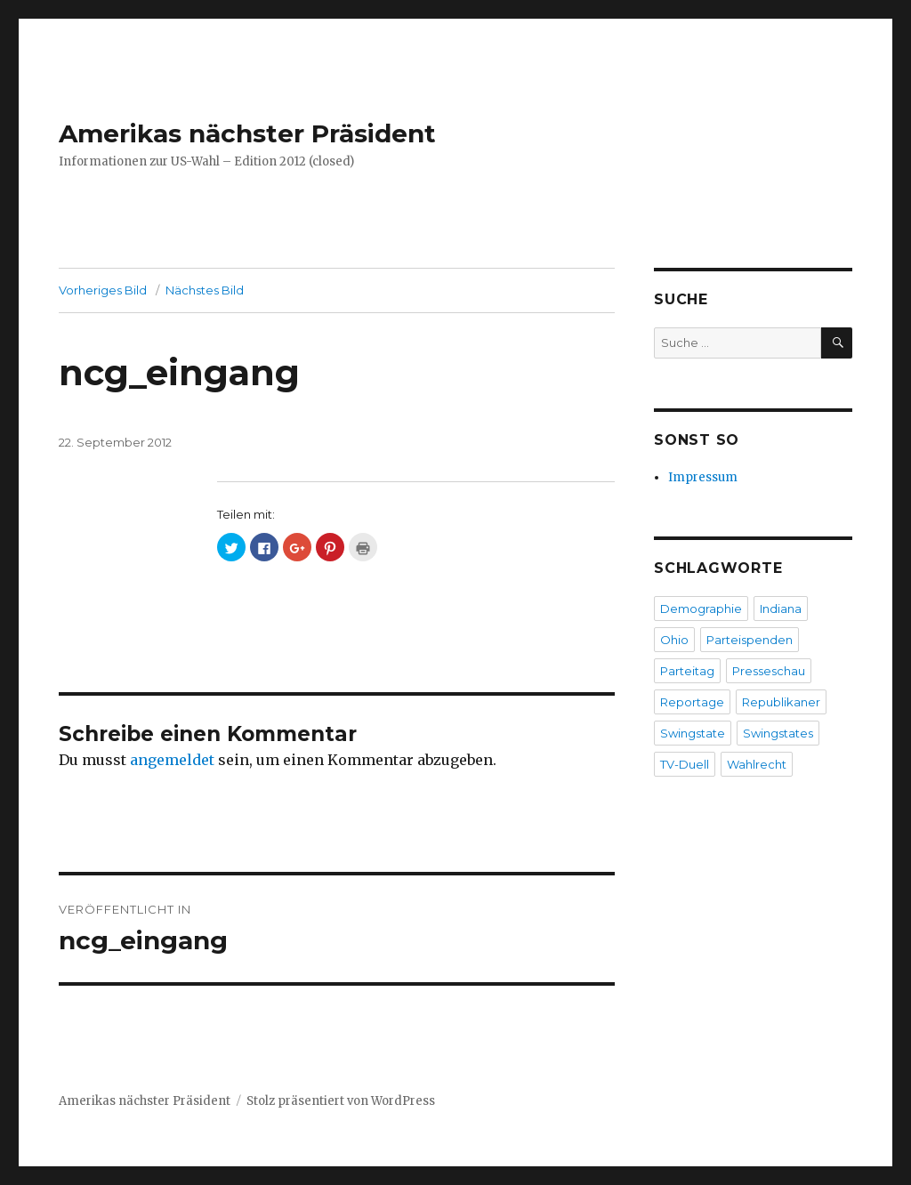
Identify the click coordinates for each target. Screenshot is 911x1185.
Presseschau (768, 671)
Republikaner (781, 702)
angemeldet (172, 760)
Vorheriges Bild (103, 290)
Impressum (703, 477)
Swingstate (692, 733)
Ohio (674, 640)
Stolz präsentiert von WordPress (340, 1100)
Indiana (781, 608)
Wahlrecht (756, 764)
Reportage (692, 702)
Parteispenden (749, 640)
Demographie (701, 608)
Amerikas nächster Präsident (247, 133)
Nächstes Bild (204, 290)
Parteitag (687, 671)
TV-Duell (684, 764)
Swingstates (778, 733)
